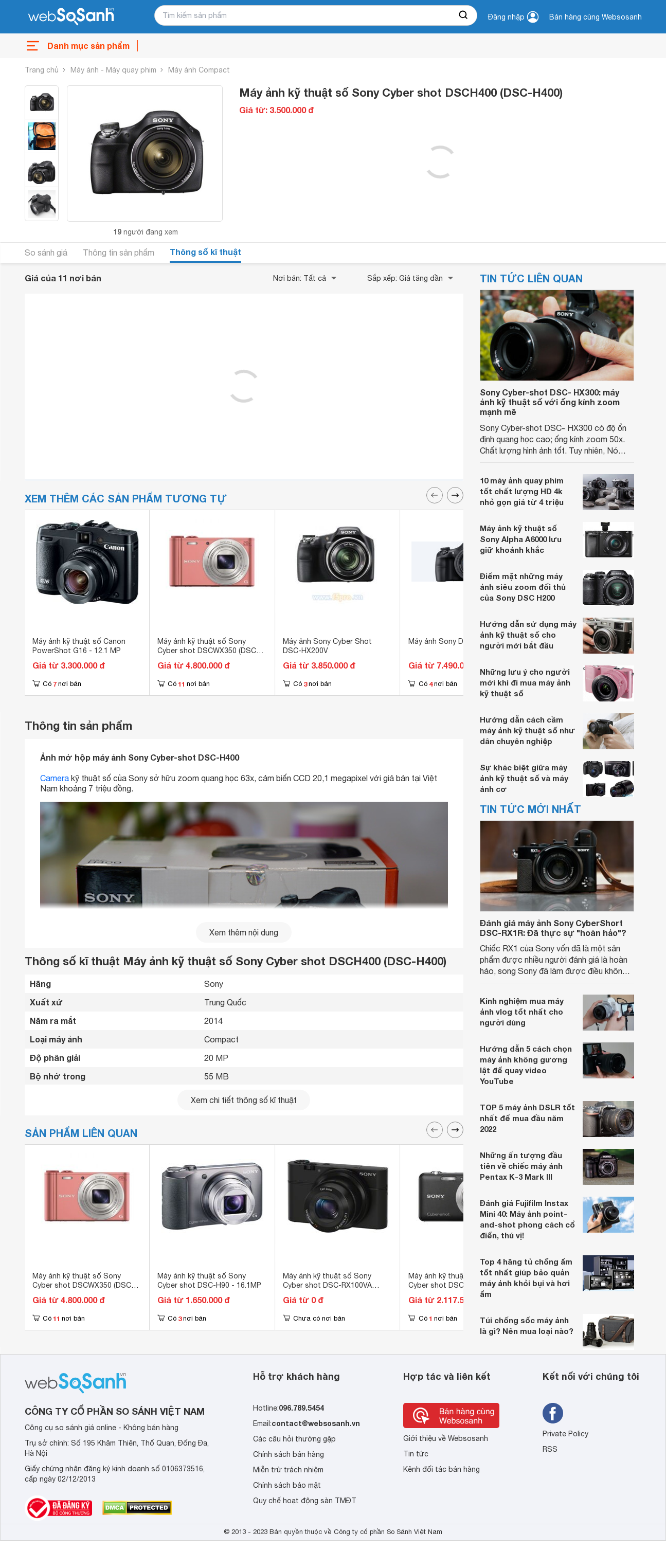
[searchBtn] (464, 15)
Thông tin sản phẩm (118, 252)
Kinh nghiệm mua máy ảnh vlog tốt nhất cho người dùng (522, 1011)
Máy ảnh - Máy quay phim (113, 70)
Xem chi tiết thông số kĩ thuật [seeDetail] (244, 1100)
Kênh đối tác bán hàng (441, 1469)
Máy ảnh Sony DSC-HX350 (453, 641)
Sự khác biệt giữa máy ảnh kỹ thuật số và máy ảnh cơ (524, 778)
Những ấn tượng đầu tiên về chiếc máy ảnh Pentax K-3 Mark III (521, 1165)
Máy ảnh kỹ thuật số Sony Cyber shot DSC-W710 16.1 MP (461, 1280)
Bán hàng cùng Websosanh (595, 17)
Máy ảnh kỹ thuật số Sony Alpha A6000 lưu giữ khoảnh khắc (521, 539)
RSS (550, 1449)
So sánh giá (46, 252)
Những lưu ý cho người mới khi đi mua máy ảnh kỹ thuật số (525, 682)
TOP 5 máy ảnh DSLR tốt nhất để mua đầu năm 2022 (527, 1118)
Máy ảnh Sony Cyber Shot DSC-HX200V (327, 646)
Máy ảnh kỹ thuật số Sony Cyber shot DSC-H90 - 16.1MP (209, 1280)
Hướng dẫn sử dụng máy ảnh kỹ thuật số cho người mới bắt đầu (528, 634)
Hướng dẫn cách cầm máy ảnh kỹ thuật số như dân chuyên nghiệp (527, 730)
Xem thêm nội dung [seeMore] (243, 932)
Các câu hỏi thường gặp (294, 1439)
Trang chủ (42, 70)
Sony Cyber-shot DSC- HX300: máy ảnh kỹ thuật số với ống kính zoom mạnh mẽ (550, 402)
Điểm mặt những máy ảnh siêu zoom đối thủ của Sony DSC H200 (523, 586)
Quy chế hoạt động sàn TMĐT (304, 1500)
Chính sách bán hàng (288, 1454)
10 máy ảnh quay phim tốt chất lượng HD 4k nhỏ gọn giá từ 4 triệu (522, 491)
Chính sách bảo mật (287, 1485)
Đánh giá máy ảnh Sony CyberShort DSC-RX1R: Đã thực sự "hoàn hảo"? (553, 927)
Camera (54, 778)
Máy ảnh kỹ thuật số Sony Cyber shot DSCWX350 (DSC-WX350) (208, 650)
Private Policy (565, 1434)
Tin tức (415, 1454)
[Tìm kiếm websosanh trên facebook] (553, 1413)
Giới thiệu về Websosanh (445, 1438)
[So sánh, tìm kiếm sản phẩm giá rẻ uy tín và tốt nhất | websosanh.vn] (71, 17)
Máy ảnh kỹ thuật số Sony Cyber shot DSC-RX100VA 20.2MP (327, 1285)
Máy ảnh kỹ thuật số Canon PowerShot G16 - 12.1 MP (78, 646)
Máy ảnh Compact (199, 70)
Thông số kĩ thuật (205, 252)
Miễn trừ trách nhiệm (288, 1470)
